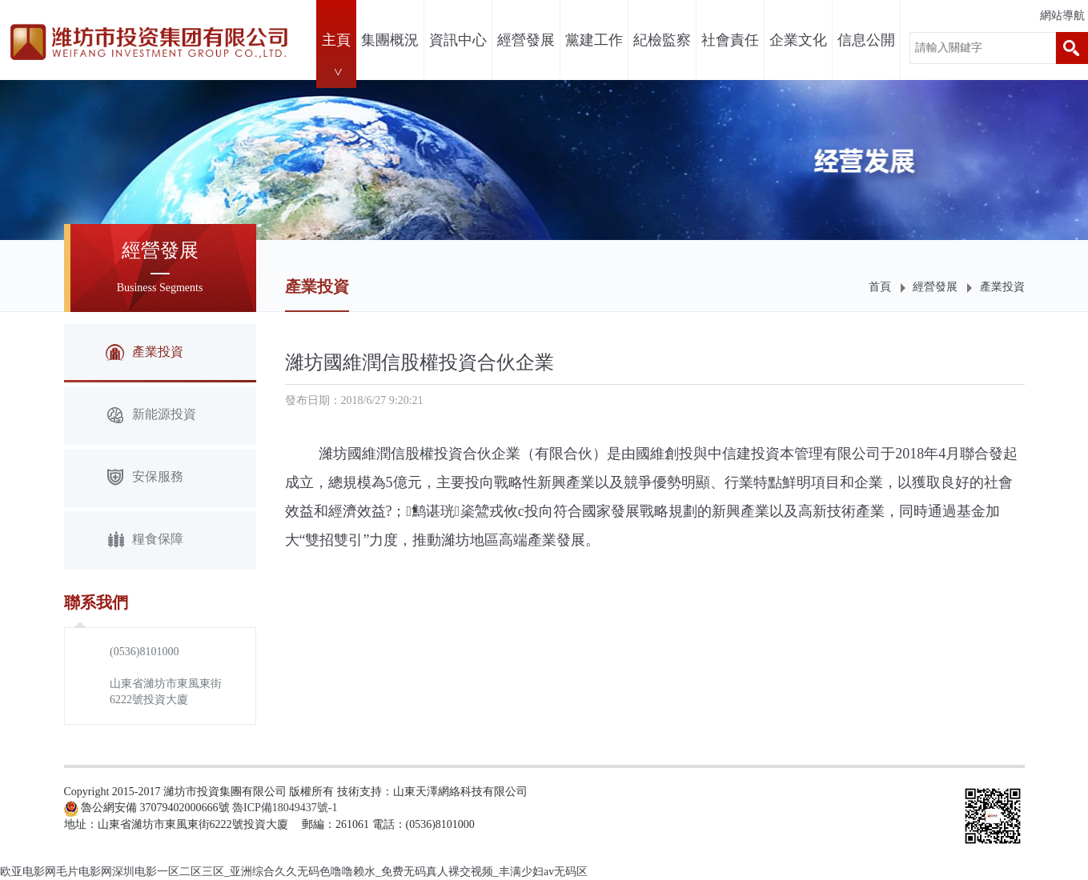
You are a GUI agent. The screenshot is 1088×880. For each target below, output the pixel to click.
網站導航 (1062, 16)
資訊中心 (458, 40)
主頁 (336, 40)
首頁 (880, 287)
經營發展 (526, 40)
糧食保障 (144, 540)
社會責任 (730, 40)
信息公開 (866, 40)
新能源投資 (151, 415)
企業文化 (798, 40)
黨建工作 (594, 40)
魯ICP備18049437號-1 (284, 808)
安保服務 (144, 478)
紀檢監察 (662, 40)
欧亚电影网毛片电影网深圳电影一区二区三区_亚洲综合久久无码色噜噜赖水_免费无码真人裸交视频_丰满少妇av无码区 (294, 872)
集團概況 (390, 40)
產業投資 (1002, 287)
